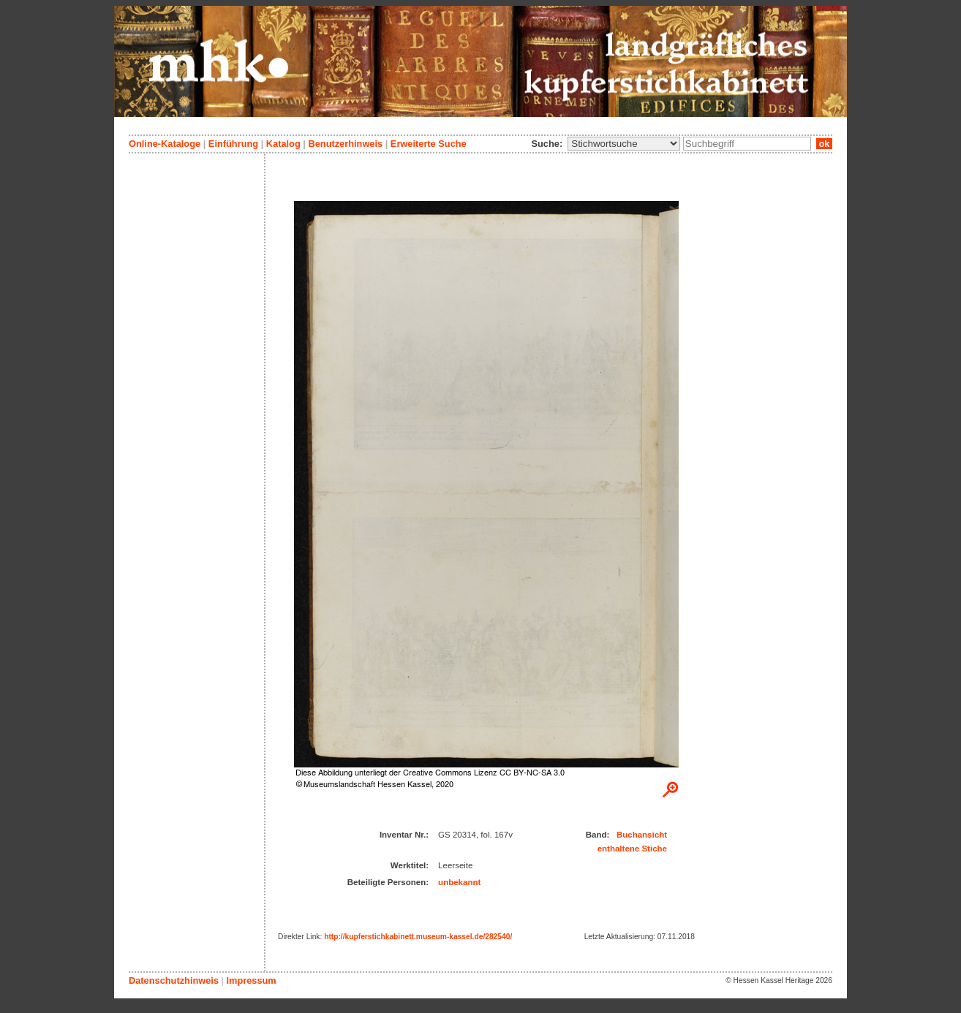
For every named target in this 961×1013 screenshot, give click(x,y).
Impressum (251, 980)
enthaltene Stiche (632, 848)
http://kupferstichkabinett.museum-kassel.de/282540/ (418, 937)
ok (824, 143)
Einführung (233, 143)
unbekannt (459, 882)
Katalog (283, 143)
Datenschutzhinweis (174, 980)
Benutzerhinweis (345, 143)
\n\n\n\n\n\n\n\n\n (624, 144)
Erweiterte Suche (429, 143)
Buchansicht (642, 834)
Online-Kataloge (164, 143)
